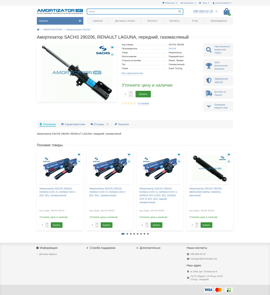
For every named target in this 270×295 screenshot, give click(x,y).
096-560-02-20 (198, 254)
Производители (219, 20)
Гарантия (98, 20)
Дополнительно (148, 248)
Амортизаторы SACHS (78, 29)
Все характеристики (132, 73)
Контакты (174, 20)
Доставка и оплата (125, 20)
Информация (47, 248)
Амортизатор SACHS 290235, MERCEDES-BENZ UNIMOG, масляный (205, 192)
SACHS (172, 48)
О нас (195, 20)
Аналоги (122, 124)
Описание (47, 124)
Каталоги (152, 20)
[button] (123, 234)
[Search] (135, 11)
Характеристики (73, 124)
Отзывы (99, 124)
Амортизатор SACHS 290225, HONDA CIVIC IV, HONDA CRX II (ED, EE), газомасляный (107, 192)
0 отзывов (143, 103)
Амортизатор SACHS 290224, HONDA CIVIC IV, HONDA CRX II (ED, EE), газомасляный (57, 192)
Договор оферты (48, 254)
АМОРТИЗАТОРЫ (53, 29)
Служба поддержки (101, 248)
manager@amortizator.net (204, 258)
